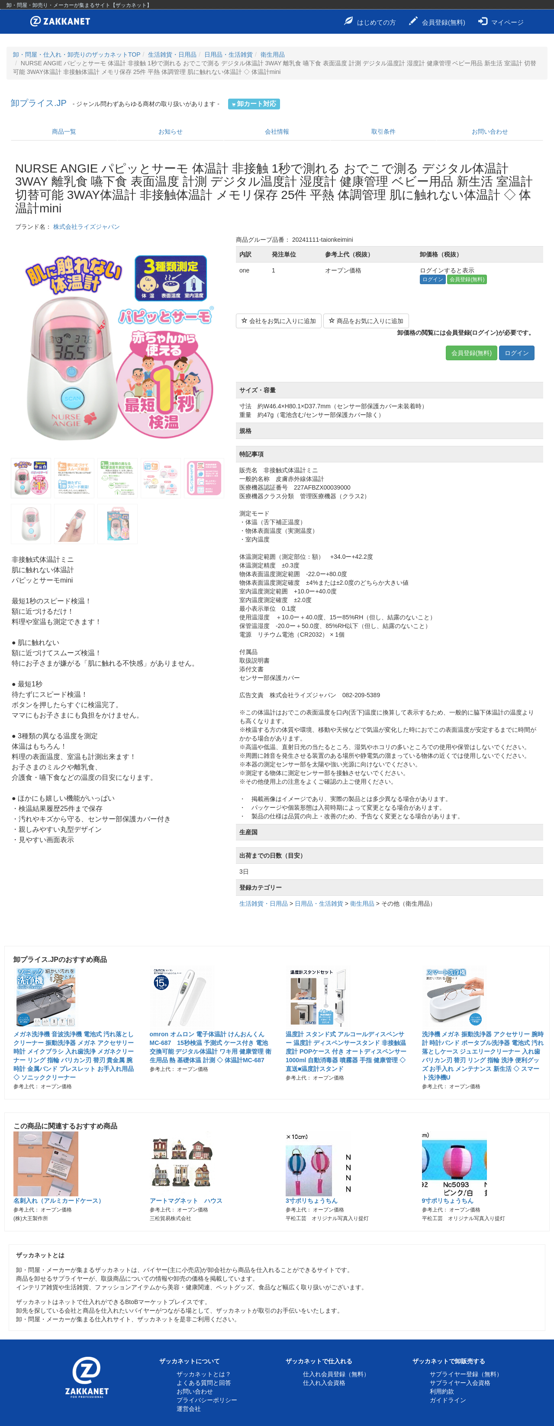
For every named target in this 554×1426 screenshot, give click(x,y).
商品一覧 (64, 131)
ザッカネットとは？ (204, 1374)
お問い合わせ (490, 131)
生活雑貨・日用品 (172, 54)
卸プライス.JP (39, 103)
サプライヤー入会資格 (460, 1382)
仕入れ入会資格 (324, 1382)
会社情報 (277, 131)
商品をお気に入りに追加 (366, 320)
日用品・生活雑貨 (228, 54)
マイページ (501, 21)
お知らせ (170, 131)
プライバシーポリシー (207, 1400)
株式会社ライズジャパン (86, 226)
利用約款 (442, 1391)
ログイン (432, 279)
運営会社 (189, 1408)
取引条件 (383, 131)
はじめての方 (370, 21)
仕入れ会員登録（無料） (336, 1374)
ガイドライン (448, 1400)
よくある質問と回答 (204, 1382)
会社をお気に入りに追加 (279, 320)
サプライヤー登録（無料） (466, 1374)
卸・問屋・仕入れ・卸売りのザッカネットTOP (77, 54)
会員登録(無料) (437, 21)
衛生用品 (273, 54)
